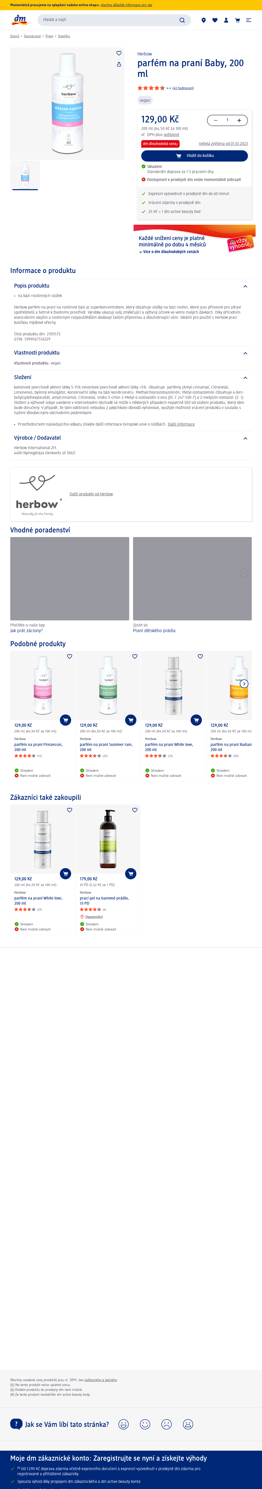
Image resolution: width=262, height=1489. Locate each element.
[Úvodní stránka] (19, 20)
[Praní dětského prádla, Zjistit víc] (192, 586)
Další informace (181, 425)
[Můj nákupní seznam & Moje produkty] (215, 20)
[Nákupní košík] (237, 20)
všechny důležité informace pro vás (126, 5)
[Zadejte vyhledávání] (182, 20)
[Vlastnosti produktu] (131, 353)
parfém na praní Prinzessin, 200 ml (38, 747)
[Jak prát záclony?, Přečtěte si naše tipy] (69, 586)
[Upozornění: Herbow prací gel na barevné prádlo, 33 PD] (91, 916)
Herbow (144, 54)
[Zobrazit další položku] (244, 683)
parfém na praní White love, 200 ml (169, 747)
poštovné (171, 135)
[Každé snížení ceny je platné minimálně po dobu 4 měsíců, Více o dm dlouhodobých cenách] (195, 245)
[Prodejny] (204, 20)
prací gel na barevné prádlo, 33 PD (104, 901)
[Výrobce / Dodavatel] (131, 438)
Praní (49, 36)
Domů (14, 36)
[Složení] (131, 378)
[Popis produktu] (131, 286)
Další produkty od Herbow (63, 494)
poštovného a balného (101, 1380)
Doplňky (64, 36)
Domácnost (32, 36)
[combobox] (114, 20)
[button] (249, 20)
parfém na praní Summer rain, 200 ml (106, 747)
